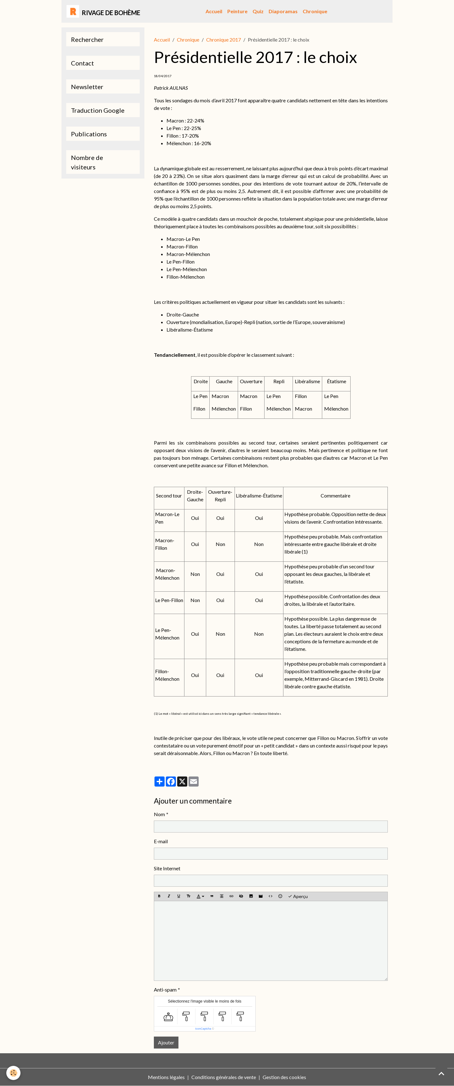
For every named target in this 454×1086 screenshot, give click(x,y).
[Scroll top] (441, 1073)
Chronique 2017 (223, 40)
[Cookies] (13, 1073)
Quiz (258, 11)
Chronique (315, 11)
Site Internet (167, 868)
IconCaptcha (203, 1028)
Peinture (237, 11)
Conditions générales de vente (223, 1077)
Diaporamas (283, 11)
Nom (159, 814)
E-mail (161, 841)
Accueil (214, 11)
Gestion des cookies (284, 1077)
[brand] (103, 11)
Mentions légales (166, 1077)
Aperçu (298, 896)
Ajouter (166, 1042)
